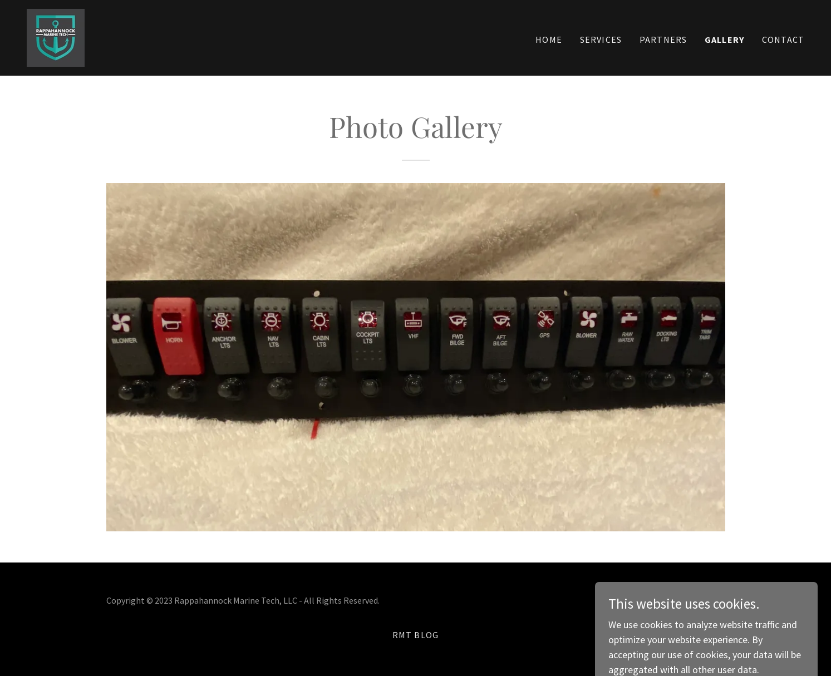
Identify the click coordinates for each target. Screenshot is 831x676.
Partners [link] (663, 39)
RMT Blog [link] (415, 634)
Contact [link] (783, 39)
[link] (56, 36)
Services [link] (601, 39)
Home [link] (548, 39)
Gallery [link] (724, 39)
